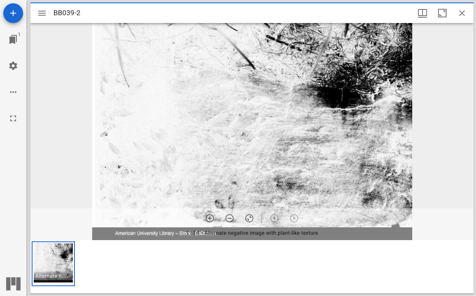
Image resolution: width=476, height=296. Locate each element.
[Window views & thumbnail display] (422, 13)
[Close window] (462, 13)
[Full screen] (13, 118)
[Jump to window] (13, 39)
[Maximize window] (442, 13)
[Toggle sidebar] (42, 13)
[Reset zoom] (249, 218)
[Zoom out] (229, 218)
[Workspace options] (13, 92)
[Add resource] (13, 13)
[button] (53, 263)
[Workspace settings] (13, 66)
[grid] (252, 267)
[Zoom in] (210, 218)
